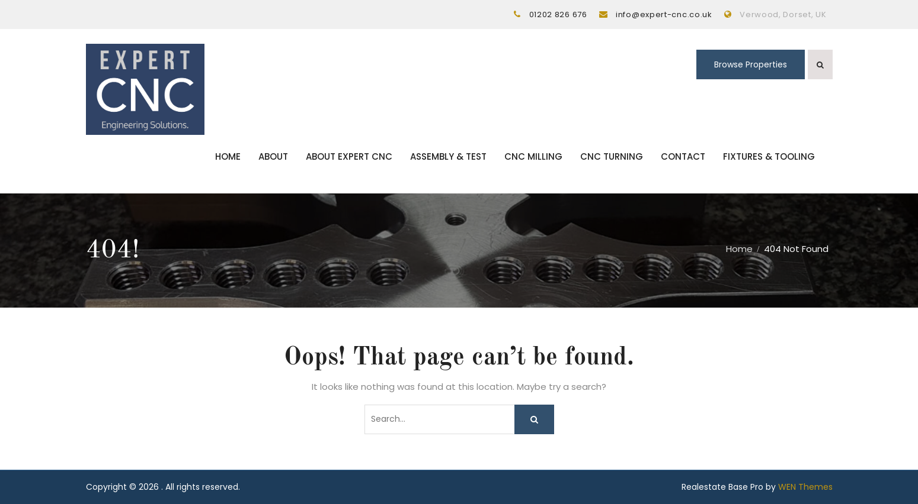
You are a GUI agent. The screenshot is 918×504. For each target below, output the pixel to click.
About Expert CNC (349, 156)
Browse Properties (750, 64)
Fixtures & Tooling (769, 156)
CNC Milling (533, 156)
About (273, 156)
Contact (683, 156)
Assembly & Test (448, 156)
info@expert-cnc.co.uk (664, 14)
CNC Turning (611, 156)
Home (228, 156)
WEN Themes (805, 487)
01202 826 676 (558, 14)
